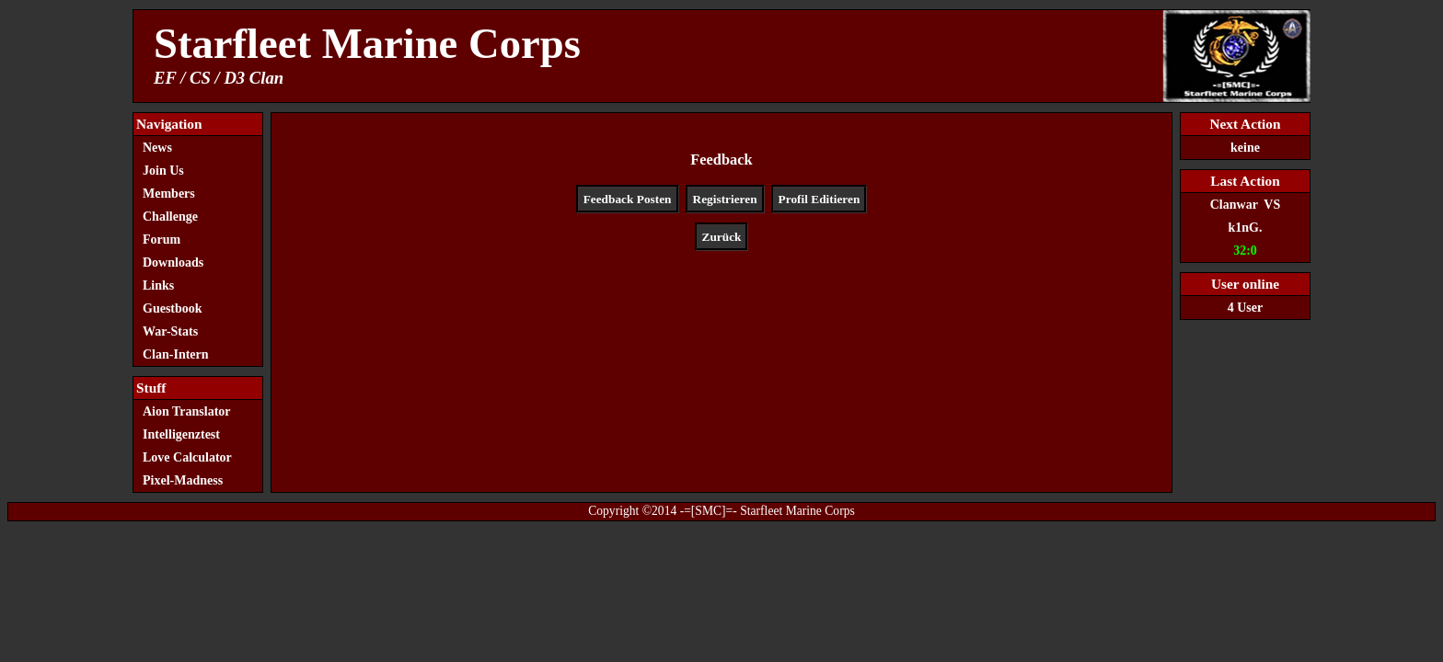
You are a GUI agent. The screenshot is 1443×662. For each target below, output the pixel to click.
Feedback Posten (627, 199)
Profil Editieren (819, 199)
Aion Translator (187, 411)
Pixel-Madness (188, 480)
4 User (1246, 307)
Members (169, 193)
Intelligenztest (181, 434)
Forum (161, 239)
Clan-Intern (176, 354)
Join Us (163, 170)
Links (158, 285)
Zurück (722, 237)
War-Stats (170, 331)
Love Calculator (187, 457)
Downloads (173, 262)
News (157, 147)
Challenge (170, 216)
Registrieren (725, 199)
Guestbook (172, 308)
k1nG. (1246, 227)
